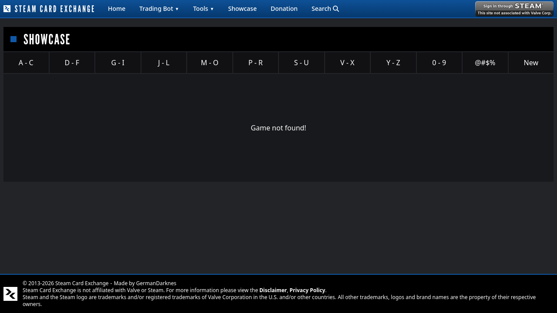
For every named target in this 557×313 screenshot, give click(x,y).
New (531, 62)
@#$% (485, 62)
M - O (209, 62)
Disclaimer (273, 290)
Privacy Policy (307, 290)
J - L (163, 62)
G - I (117, 62)
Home (116, 8)
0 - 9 (439, 62)
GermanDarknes (156, 283)
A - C (26, 62)
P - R (255, 62)
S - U (301, 62)
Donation (284, 8)
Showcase (242, 8)
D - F (72, 62)
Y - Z (393, 62)
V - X (347, 62)
